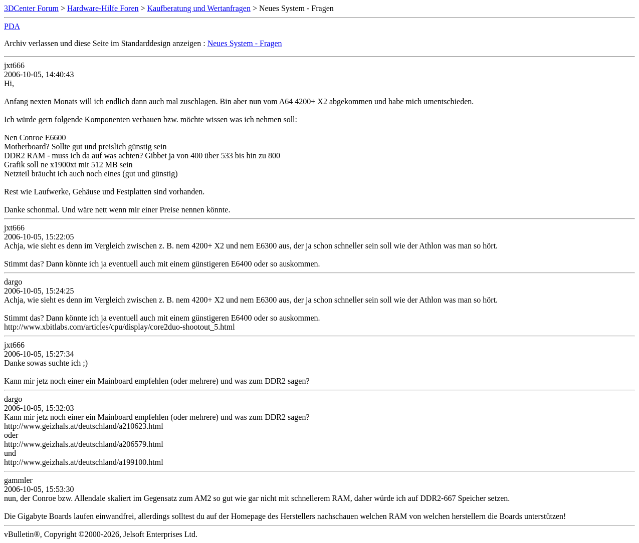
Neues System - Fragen (244, 43)
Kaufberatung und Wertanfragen (199, 8)
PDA (12, 26)
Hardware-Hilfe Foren (103, 8)
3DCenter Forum (31, 8)
